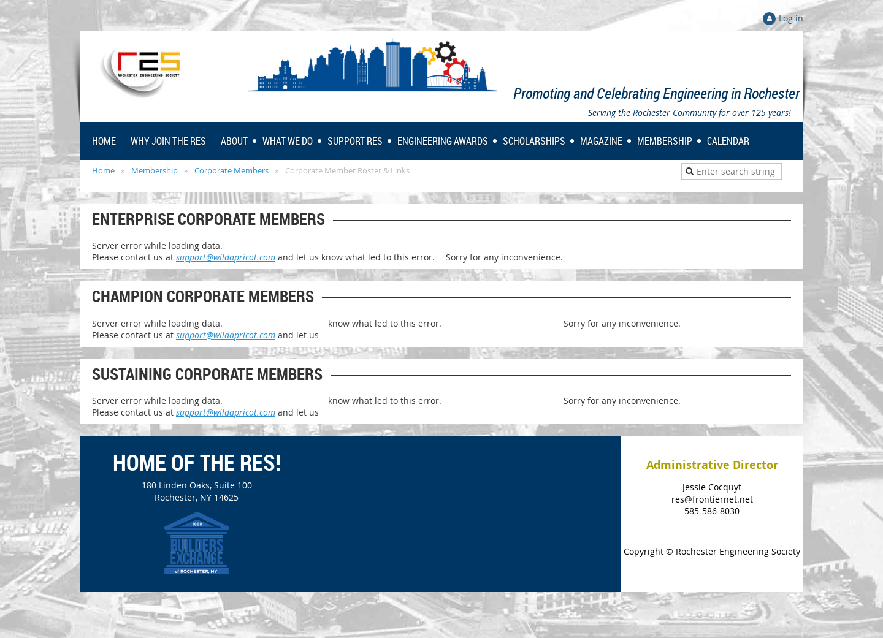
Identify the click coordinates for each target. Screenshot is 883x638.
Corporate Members (231, 170)
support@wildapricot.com (225, 257)
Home (103, 170)
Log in (791, 18)
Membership (154, 170)
